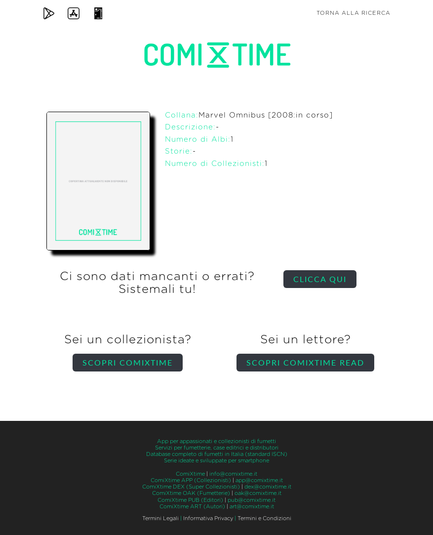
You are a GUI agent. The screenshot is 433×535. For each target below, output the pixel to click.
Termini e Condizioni (264, 518)
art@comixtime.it (252, 506)
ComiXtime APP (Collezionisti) (191, 480)
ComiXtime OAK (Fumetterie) (191, 493)
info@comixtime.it (233, 474)
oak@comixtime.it (258, 493)
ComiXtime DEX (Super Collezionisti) (191, 487)
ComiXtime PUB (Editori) (190, 500)
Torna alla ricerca (353, 13)
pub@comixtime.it (252, 500)
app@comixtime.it (259, 480)
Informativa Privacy (208, 518)
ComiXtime (190, 474)
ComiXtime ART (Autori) (192, 506)
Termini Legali (160, 518)
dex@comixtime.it (267, 487)
